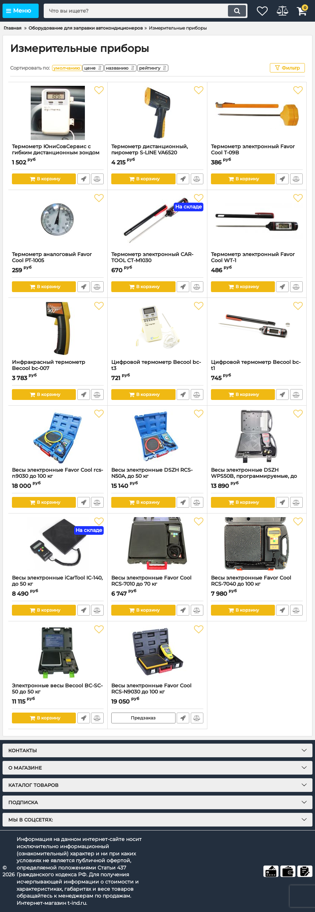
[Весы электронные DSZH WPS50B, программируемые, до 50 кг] (257, 436)
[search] (138, 11)
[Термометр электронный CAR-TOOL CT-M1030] (157, 221)
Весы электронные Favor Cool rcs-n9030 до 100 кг (58, 476)
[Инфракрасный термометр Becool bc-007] (58, 328)
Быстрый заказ (83, 178)
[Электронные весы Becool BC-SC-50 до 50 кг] (58, 652)
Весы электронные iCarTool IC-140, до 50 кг (58, 584)
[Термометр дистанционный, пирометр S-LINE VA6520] (157, 113)
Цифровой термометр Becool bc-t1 (257, 368)
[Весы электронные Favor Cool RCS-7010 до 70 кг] (157, 544)
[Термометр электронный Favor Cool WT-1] (257, 221)
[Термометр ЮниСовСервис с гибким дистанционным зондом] (58, 113)
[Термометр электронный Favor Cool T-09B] (257, 113)
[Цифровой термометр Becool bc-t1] (257, 328)
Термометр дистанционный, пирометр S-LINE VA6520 (157, 153)
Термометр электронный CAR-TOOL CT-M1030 (157, 260)
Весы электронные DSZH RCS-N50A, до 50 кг (157, 476)
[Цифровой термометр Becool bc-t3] (157, 328)
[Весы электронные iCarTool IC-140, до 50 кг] (58, 544)
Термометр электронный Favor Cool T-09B (257, 153)
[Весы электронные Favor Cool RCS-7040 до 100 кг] (257, 544)
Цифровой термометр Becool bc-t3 (157, 368)
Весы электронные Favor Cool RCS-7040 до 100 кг (257, 584)
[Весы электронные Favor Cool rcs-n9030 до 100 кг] (58, 436)
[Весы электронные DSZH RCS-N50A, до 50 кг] (157, 436)
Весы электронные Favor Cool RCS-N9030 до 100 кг (157, 692)
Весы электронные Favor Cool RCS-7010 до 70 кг (157, 584)
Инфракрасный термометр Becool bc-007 (58, 368)
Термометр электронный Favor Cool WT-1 (257, 260)
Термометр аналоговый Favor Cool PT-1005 (58, 260)
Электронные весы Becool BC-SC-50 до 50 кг (58, 692)
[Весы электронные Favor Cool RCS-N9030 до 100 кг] (157, 652)
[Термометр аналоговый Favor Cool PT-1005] (58, 221)
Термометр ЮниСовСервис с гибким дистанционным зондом (58, 153)
